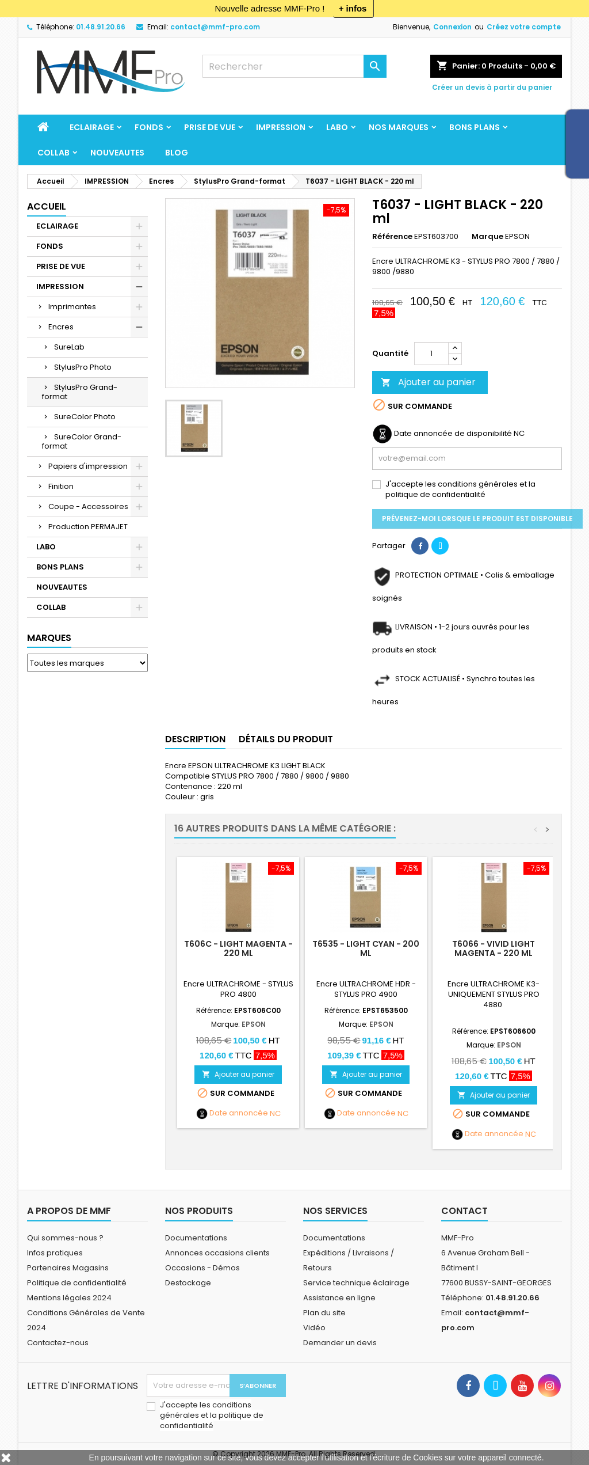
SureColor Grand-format (81, 441)
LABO (337, 127)
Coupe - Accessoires (88, 506)
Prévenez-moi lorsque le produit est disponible (477, 518)
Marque (487, 236)
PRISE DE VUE (209, 127)
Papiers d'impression (88, 466)
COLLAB (53, 152)
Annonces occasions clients (217, 1252)
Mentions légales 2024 (69, 1297)
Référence (392, 236)
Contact (464, 1210)
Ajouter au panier (428, 382)
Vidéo (314, 1327)
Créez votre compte (524, 27)
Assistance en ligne (339, 1297)
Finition (61, 486)
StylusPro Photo (83, 367)
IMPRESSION (280, 127)
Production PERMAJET (88, 526)
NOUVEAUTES (117, 152)
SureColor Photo (85, 416)
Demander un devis (340, 1342)
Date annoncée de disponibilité (453, 433)
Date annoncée (238, 1113)
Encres (61, 326)
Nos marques (399, 127)
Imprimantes (72, 306)
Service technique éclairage (356, 1282)
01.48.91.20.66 (100, 27)
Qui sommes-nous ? (65, 1237)
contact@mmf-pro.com (215, 27)
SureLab (69, 346)
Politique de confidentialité (77, 1282)
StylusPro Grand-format (79, 392)
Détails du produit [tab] (286, 739)
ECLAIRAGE (92, 127)
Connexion (452, 27)
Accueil (46, 206)
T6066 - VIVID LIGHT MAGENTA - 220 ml (493, 948)
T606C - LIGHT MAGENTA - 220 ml (238, 948)
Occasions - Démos (202, 1267)
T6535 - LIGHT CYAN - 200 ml (365, 948)
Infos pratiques (55, 1252)
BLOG (176, 152)
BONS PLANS (474, 127)
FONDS (149, 127)
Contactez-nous (58, 1342)
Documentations (196, 1237)
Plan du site (324, 1312)
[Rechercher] (294, 66)
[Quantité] (431, 353)
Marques (49, 637)
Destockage (188, 1282)
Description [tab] (195, 739)
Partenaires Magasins (68, 1267)
